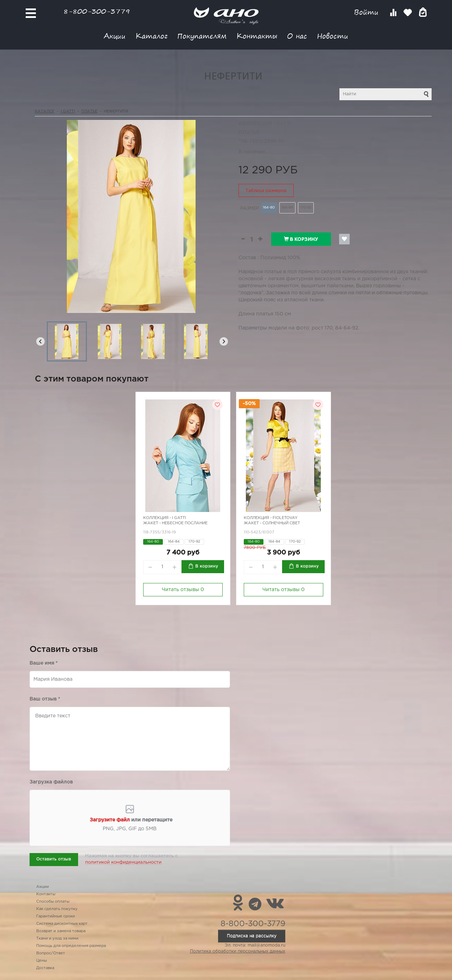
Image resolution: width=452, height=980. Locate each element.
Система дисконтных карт (62, 923)
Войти (367, 12)
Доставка (45, 968)
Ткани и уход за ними (57, 938)
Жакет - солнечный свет (272, 523)
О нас (297, 35)
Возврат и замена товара (60, 931)
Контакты (256, 35)
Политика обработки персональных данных (237, 951)
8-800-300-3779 (96, 11)
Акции (115, 35)
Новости (332, 35)
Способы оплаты (52, 901)
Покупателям (202, 35)
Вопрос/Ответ (50, 953)
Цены (41, 960)
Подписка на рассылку (251, 936)
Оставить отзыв (53, 859)
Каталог (151, 35)
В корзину (301, 239)
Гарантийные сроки (55, 916)
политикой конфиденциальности (123, 862)
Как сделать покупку (57, 909)
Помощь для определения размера (71, 946)
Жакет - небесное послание (175, 523)
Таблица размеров (266, 191)
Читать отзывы (183, 590)
